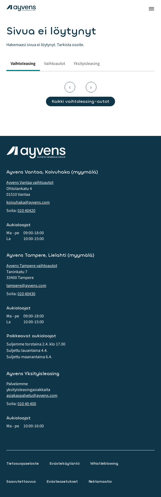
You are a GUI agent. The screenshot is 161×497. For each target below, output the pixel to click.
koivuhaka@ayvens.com (28, 202)
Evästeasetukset (62, 481)
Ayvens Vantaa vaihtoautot (29, 182)
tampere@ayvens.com (26, 286)
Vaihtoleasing (23, 63)
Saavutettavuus (21, 481)
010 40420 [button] (26, 211)
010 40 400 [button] (27, 404)
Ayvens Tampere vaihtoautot (31, 266)
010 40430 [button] (26, 294)
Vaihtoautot (54, 63)
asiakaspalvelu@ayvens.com (31, 395)
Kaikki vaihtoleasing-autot (80, 101)
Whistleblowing (104, 463)
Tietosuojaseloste (22, 463)
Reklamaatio (100, 481)
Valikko (151, 9)
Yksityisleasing (87, 63)
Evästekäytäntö (64, 463)
